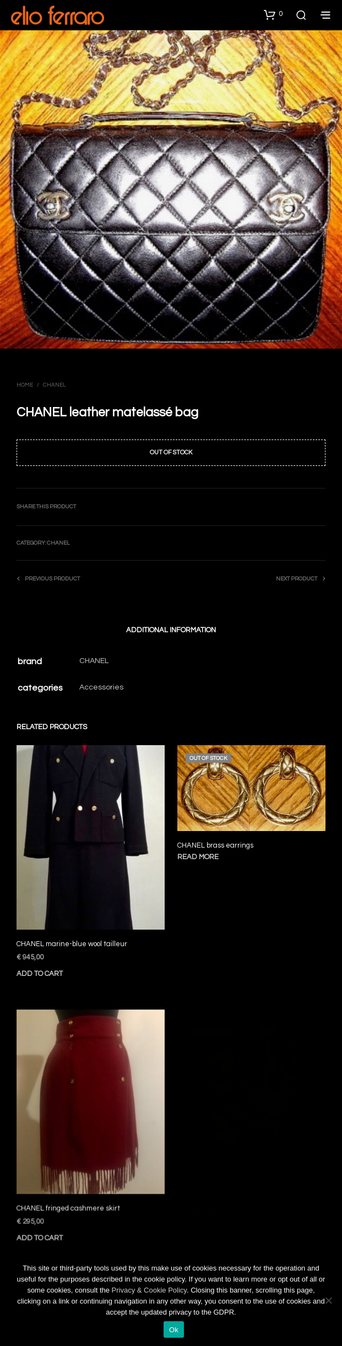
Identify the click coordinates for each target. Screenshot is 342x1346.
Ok (173, 1330)
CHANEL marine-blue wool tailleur (72, 944)
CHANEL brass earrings (217, 843)
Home (25, 385)
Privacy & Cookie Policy (149, 1290)
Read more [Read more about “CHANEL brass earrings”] (201, 854)
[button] (273, 14)
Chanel (54, 385)
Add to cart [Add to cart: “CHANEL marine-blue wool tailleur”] (40, 974)
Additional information (171, 630)
